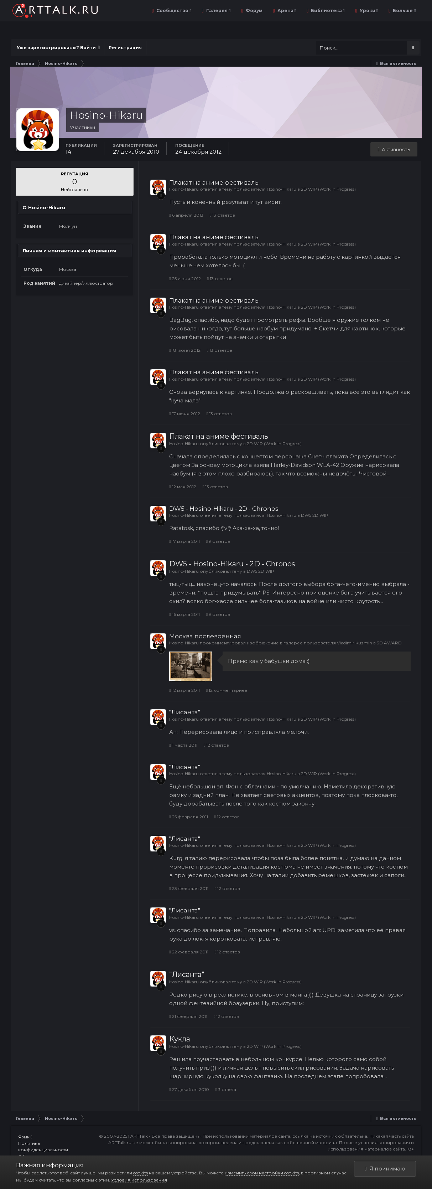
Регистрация (125, 47)
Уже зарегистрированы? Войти (58, 47)
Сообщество (173, 10)
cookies (140, 1172)
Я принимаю (385, 1168)
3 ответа (225, 1089)
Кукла (179, 1039)
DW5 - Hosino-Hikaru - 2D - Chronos (224, 508)
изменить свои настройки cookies (262, 1172)
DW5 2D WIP (314, 515)
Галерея (217, 10)
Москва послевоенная (205, 636)
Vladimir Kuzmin (354, 642)
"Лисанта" (184, 712)
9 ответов (218, 541)
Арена (286, 10)
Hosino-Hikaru (184, 189)
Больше (404, 10)
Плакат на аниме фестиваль (214, 182)
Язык (25, 1136)
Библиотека (327, 10)
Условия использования (139, 1180)
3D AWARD (389, 642)
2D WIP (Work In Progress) (328, 189)
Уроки (368, 10)
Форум (253, 10)
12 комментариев (226, 690)
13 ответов (222, 215)
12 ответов (216, 745)
